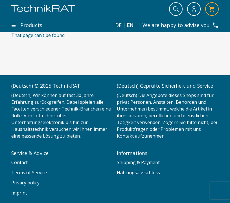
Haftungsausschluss (138, 172)
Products (26, 25)
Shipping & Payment (138, 162)
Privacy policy (25, 183)
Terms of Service (29, 172)
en (130, 25)
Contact (19, 162)
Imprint (19, 193)
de (118, 25)
